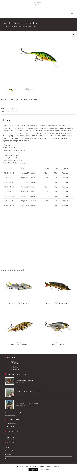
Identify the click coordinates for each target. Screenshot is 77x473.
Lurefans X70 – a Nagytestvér (27, 403)
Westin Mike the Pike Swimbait (57, 304)
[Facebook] (36, 5)
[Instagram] (38, 5)
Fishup (7, 457)
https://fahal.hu (16, 369)
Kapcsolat (10, 426)
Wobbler (14, 26)
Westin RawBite (58, 344)
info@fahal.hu (38, 3)
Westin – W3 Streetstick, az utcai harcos (31, 391)
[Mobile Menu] (72, 13)
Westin (7, 446)
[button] (73, 35)
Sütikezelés (44, 470)
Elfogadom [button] (33, 469)
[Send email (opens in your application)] (40, 5)
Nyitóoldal (7, 26)
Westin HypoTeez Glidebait (19, 304)
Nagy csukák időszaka (24, 380)
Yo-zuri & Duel (10, 450)
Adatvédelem (11, 423)
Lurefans (8, 454)
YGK (6, 461)
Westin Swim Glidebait (19, 344)
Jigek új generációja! (13, 412)
